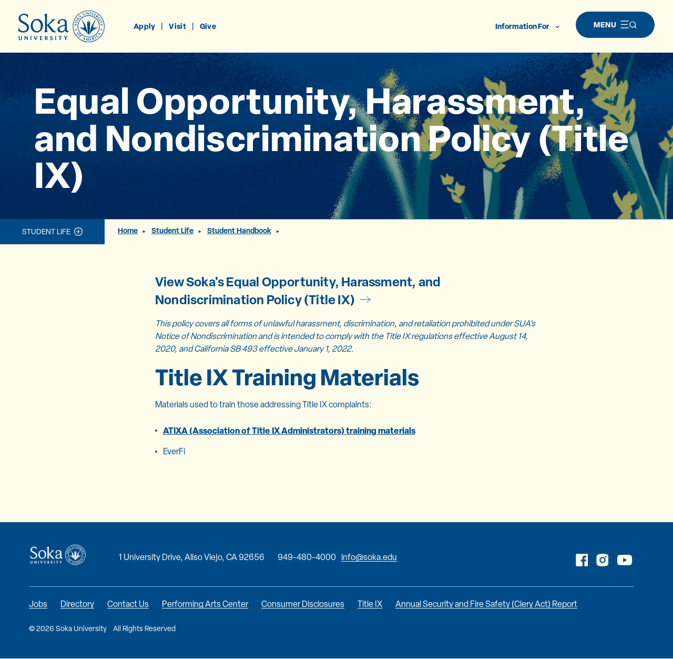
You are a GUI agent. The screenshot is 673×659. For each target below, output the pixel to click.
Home (128, 230)
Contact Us (128, 604)
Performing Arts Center (205, 604)
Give (208, 26)
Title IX (370, 604)
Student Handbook (239, 230)
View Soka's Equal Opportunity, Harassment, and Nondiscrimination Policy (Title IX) (298, 290)
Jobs (38, 604)
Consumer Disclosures (302, 604)
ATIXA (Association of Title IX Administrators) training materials (289, 430)
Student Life (46, 231)
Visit (177, 26)
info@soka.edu (369, 557)
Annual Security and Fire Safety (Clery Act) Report (486, 604)
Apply (144, 26)
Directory (77, 604)
